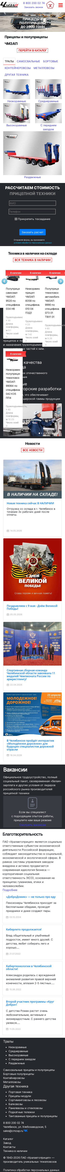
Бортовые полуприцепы (18, 1074)
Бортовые (50, 61)
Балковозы (16, 1104)
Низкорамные (17, 1047)
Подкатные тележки (22, 1112)
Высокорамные (18, 1055)
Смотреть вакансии (32, 824)
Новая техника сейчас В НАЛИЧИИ (30, 503)
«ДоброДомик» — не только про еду (31, 897)
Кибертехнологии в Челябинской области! (29, 967)
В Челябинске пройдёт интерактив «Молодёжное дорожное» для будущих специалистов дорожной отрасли (30, 745)
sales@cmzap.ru (13, 1130)
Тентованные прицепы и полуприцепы (33, 1116)
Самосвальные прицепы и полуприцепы (29, 1070)
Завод (7, 1143)
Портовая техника (20, 1092)
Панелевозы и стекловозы (25, 1108)
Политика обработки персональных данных (31, 1170)
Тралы (9, 61)
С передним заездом (22, 1059)
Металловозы (44, 68)
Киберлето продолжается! (23, 929)
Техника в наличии (15, 1151)
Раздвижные (17, 1063)
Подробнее (10, 890)
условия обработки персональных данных (33, 243)
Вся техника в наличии (33, 260)
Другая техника (17, 74)
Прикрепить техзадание (32, 219)
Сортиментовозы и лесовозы (27, 1100)
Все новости (32, 450)
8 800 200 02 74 (34, 3)
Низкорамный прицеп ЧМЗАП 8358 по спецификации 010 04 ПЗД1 (34, 300)
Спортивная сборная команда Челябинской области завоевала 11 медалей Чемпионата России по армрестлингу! (31, 674)
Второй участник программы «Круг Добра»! (30, 1003)
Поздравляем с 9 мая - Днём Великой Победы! (32, 607)
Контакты (9, 1147)
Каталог (8, 1139)
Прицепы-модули (20, 1096)
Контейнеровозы (18, 68)
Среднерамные (18, 1051)
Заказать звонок (33, 7)
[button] (5, 13)
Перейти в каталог (32, 50)
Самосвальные (28, 61)
